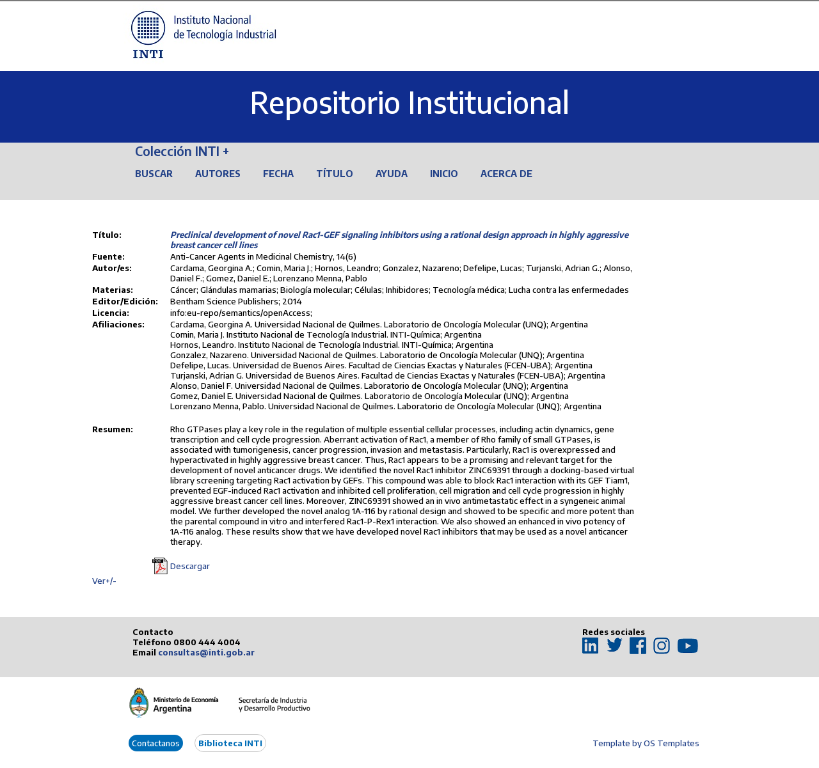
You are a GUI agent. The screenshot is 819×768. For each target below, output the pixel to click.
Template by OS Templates (645, 743)
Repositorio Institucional (409, 102)
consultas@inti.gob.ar (206, 652)
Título (334, 173)
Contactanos (156, 743)
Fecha (278, 173)
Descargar (190, 566)
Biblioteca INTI (230, 743)
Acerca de (506, 173)
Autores (218, 173)
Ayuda (392, 173)
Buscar (154, 173)
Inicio (444, 173)
